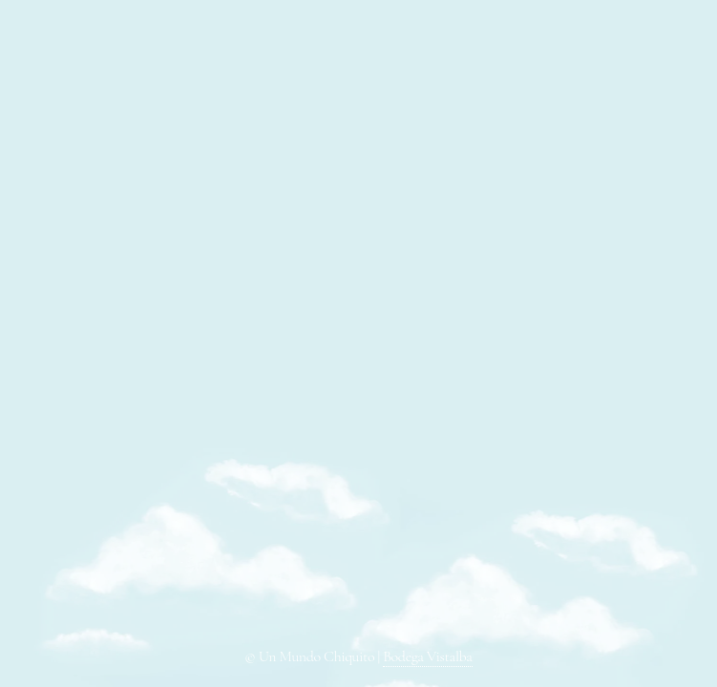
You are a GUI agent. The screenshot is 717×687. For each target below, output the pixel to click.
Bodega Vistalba (427, 656)
